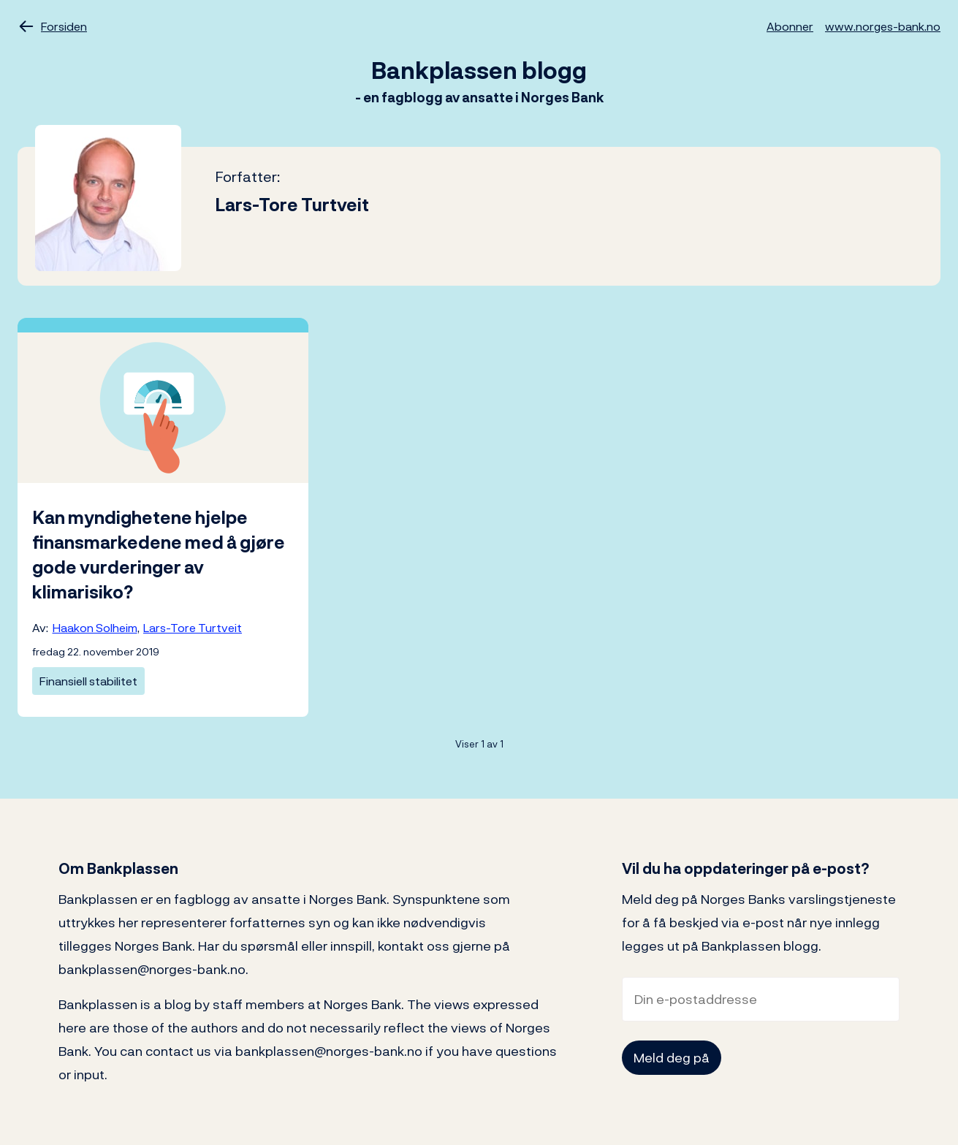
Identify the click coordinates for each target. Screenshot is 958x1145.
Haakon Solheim (95, 627)
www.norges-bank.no (882, 26)
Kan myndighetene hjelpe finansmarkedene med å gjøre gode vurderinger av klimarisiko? (158, 554)
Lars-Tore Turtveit (192, 627)
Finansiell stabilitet (88, 681)
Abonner (790, 26)
